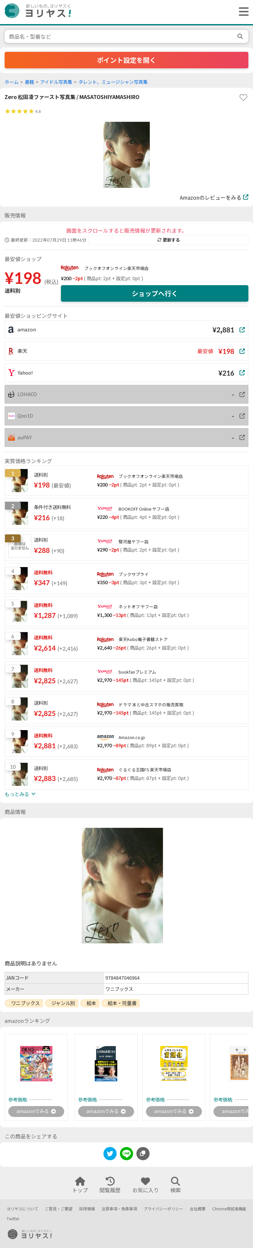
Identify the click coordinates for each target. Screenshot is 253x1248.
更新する (168, 240)
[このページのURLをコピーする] (143, 1154)
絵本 (91, 1003)
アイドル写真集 (56, 82)
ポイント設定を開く (126, 60)
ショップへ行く (155, 293)
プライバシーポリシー (163, 1208)
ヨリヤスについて (22, 1208)
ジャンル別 (63, 1003)
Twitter (13, 1218)
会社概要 (198, 1208)
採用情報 (87, 1208)
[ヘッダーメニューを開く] (242, 12)
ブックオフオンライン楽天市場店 (116, 268)
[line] (126, 1155)
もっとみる (20, 794)
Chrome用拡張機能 (229, 1208)
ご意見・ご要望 (58, 1208)
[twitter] (110, 1155)
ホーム (11, 82)
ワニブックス (25, 1003)
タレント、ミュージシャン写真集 (113, 82)
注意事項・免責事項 (119, 1208)
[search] (241, 36)
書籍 (29, 82)
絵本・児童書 (122, 1003)
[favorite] (243, 97)
